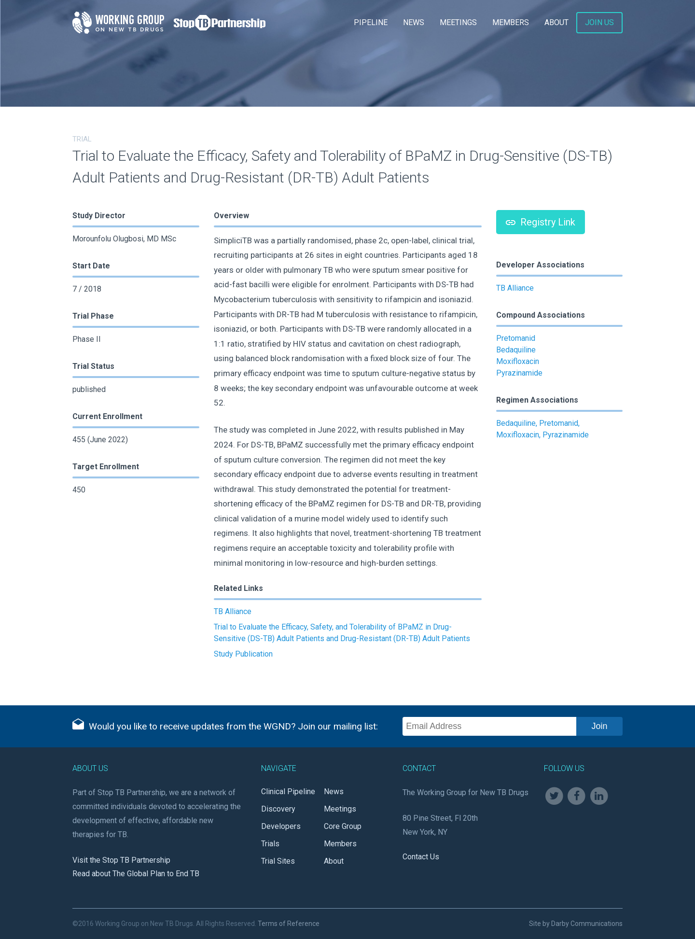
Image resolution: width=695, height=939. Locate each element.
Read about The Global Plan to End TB (135, 873)
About (556, 22)
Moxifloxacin (517, 361)
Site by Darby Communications (576, 923)
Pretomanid (515, 338)
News (413, 22)
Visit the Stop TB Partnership (121, 860)
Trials (270, 843)
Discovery (278, 808)
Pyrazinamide (519, 373)
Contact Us (421, 856)
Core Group (342, 826)
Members (510, 22)
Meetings (458, 22)
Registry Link (540, 222)
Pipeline (371, 22)
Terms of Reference (289, 923)
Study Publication (243, 654)
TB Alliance (232, 611)
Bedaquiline (516, 349)
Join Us (599, 22)
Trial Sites (278, 861)
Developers (281, 826)
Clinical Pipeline (288, 791)
